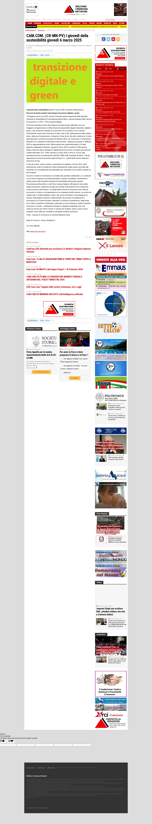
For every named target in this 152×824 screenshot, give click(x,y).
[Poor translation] (11, 741)
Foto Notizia (102, 514)
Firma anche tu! (41, 372)
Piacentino (65, 23)
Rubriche (107, 23)
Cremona (37, 23)
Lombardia (76, 23)
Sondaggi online (67, 329)
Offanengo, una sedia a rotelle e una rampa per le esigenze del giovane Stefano (50, 26)
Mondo (99, 23)
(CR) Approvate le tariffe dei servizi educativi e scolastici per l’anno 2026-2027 (99, 26)
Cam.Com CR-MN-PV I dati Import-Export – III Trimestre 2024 (54, 269)
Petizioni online (34, 329)
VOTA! (74, 378)
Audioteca (101, 634)
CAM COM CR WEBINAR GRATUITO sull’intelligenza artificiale (54, 294)
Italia (84, 23)
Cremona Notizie (30, 767)
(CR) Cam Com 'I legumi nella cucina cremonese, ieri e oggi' (54, 287)
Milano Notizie (51, 767)
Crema (56, 23)
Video (115, 23)
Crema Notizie (41, 767)
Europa (92, 23)
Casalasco (47, 23)
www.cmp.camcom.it (38, 231)
